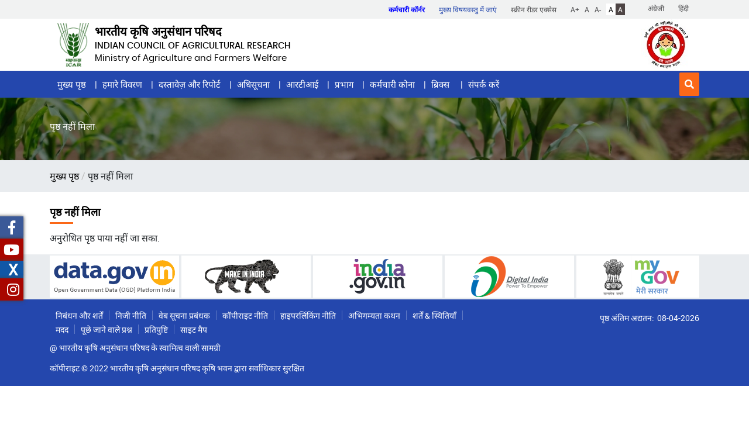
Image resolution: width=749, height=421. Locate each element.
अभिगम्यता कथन (374, 315)
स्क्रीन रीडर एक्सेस (533, 9)
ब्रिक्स (441, 84)
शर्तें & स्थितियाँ (434, 315)
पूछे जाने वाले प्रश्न (106, 329)
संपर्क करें (483, 84)
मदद (62, 329)
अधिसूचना (253, 84)
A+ (575, 9)
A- (598, 9)
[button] (689, 84)
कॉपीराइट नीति (245, 315)
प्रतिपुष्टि (156, 329)
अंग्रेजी (656, 8)
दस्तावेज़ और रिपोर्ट (190, 84)
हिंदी (683, 8)
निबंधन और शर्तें (79, 315)
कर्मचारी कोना (392, 84)
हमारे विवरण (122, 84)
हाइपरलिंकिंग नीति (308, 315)
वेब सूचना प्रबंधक (184, 315)
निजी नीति (130, 315)
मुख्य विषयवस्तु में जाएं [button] (468, 9)
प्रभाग (344, 84)
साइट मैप (193, 329)
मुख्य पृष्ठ (71, 84)
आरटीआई (302, 84)
